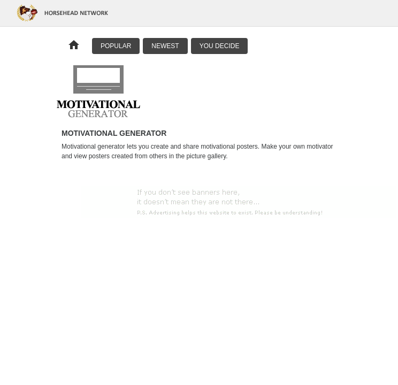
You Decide (220, 46)
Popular (116, 46)
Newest (165, 46)
